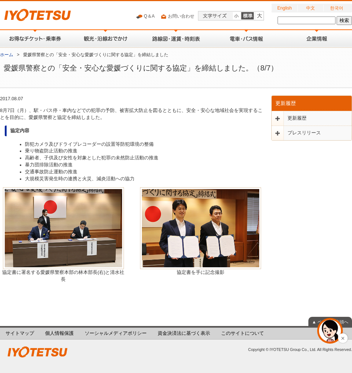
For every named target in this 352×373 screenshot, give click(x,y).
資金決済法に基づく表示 (184, 333)
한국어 (336, 8)
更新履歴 (285, 103)
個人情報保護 (59, 333)
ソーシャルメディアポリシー (116, 333)
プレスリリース (304, 132)
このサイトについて (242, 333)
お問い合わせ (177, 16)
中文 (310, 8)
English (284, 8)
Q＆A (145, 16)
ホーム (6, 54)
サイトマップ (20, 333)
